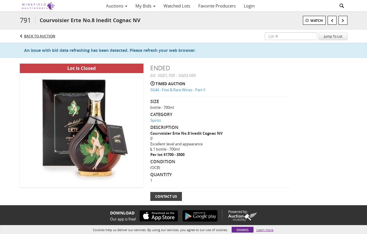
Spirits (155, 120)
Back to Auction (39, 36)
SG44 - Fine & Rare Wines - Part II (177, 89)
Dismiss (243, 230)
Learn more (264, 230)
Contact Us (166, 196)
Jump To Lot (333, 36)
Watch (316, 20)
